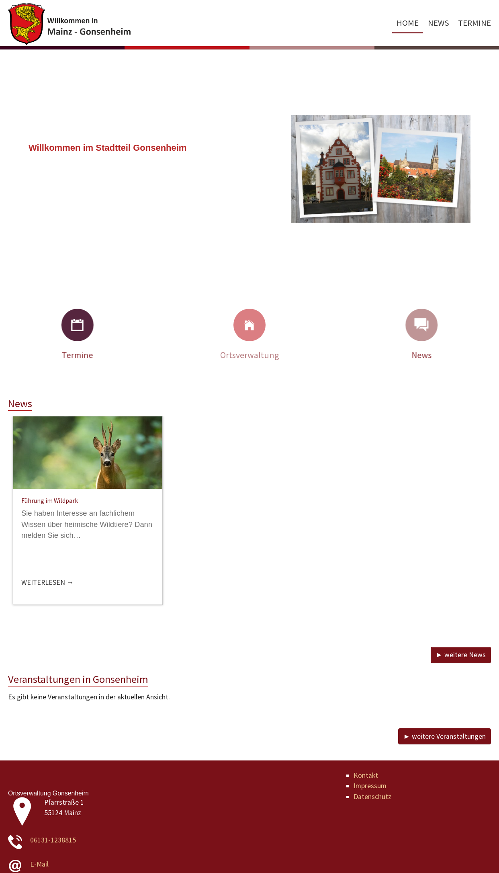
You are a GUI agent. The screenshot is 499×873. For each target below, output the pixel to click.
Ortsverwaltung (249, 355)
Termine (64, 355)
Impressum (370, 785)
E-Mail (39, 864)
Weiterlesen (44, 582)
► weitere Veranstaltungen (444, 736)
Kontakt (366, 775)
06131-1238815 (53, 840)
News (434, 355)
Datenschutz (372, 796)
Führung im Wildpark (49, 500)
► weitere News (461, 654)
